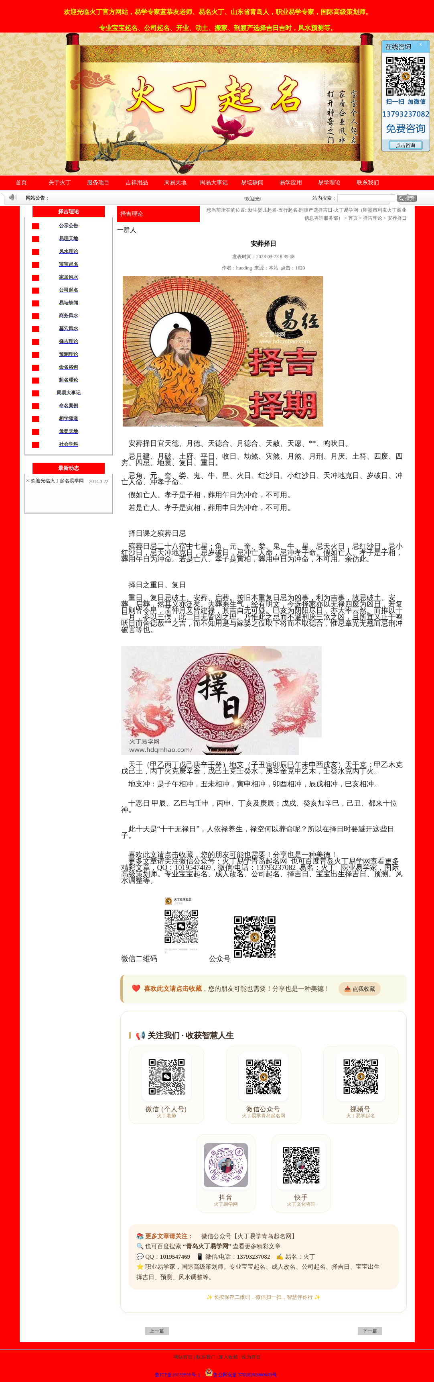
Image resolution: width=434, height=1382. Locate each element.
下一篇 (370, 1331)
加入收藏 (228, 1357)
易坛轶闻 (252, 183)
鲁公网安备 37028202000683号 (241, 1375)
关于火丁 (60, 183)
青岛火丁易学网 (345, 861)
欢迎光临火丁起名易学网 (57, 481)
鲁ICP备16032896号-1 (177, 1375)
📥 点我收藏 (359, 989)
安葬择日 (397, 218)
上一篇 (157, 1331)
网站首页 (183, 1357)
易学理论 (329, 183)
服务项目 (98, 183)
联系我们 (368, 183)
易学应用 (291, 183)
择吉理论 (131, 214)
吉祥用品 (137, 183)
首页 (21, 183)
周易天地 (175, 183)
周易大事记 (214, 183)
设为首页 (251, 1357)
